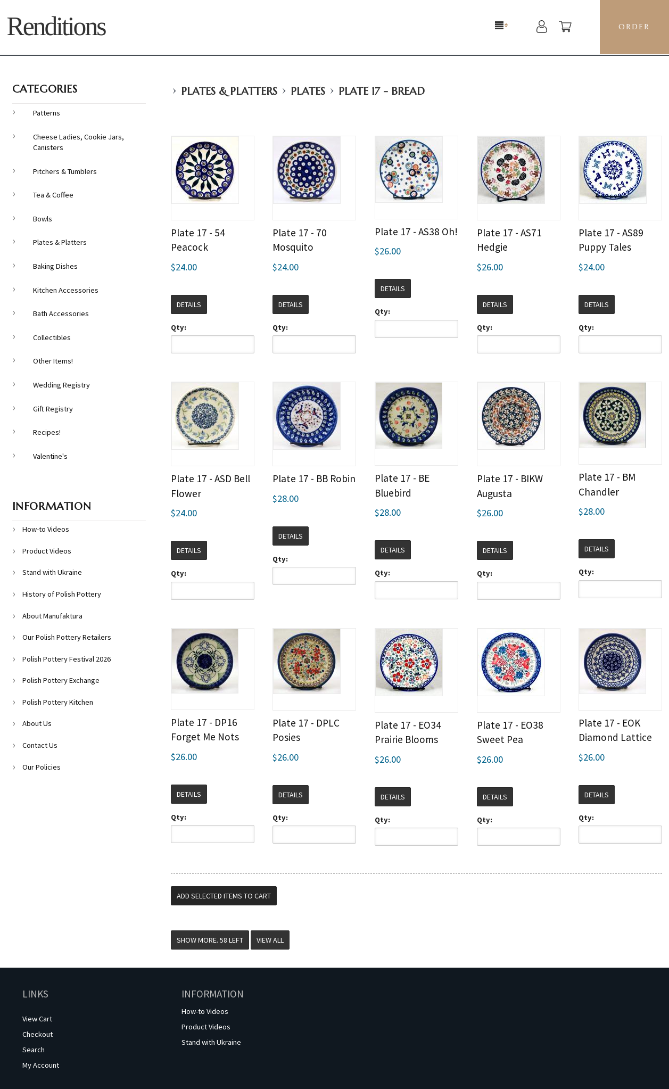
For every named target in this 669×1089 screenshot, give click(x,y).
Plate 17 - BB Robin (314, 478)
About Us (37, 723)
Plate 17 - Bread (381, 91)
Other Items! (53, 361)
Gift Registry (53, 409)
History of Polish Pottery (61, 594)
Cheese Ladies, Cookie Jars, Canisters (78, 142)
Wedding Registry (61, 385)
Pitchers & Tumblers (65, 171)
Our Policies (41, 767)
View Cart (37, 1019)
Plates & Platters (229, 91)
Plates (308, 91)
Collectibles (52, 337)
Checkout (37, 1034)
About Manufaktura (52, 616)
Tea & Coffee (53, 195)
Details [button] (189, 304)
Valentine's (50, 456)
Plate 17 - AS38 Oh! (416, 231)
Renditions (56, 26)
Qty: (178, 327)
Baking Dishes (55, 266)
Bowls (42, 219)
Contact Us (39, 745)
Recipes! (47, 432)
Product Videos (46, 551)
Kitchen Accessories (65, 290)
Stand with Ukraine (52, 572)
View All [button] (270, 940)
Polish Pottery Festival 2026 (66, 659)
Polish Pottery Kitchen (57, 702)
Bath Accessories (61, 313)
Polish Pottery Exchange (61, 680)
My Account (40, 1065)
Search (33, 1049)
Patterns (46, 113)
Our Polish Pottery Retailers (66, 637)
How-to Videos (45, 529)
